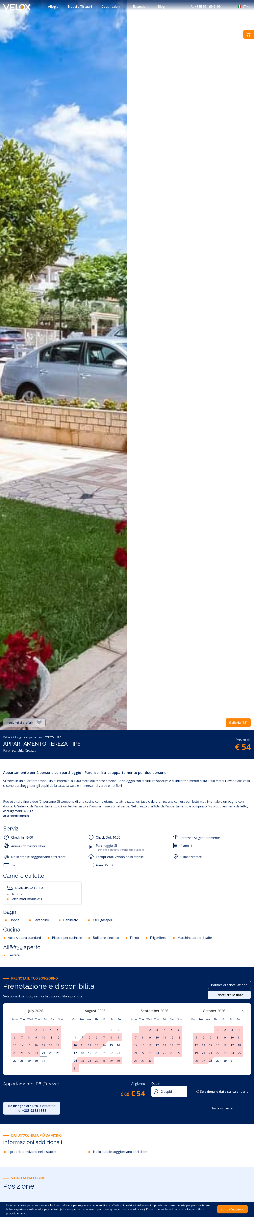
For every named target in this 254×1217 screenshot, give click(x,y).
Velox (6, 737)
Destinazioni (110, 6)
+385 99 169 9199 (205, 6)
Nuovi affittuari (80, 6)
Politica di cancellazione (229, 985)
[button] (243, 6)
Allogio (53, 6)
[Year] (41, 1010)
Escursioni (140, 6)
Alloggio (18, 737)
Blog (161, 6)
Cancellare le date (229, 995)
